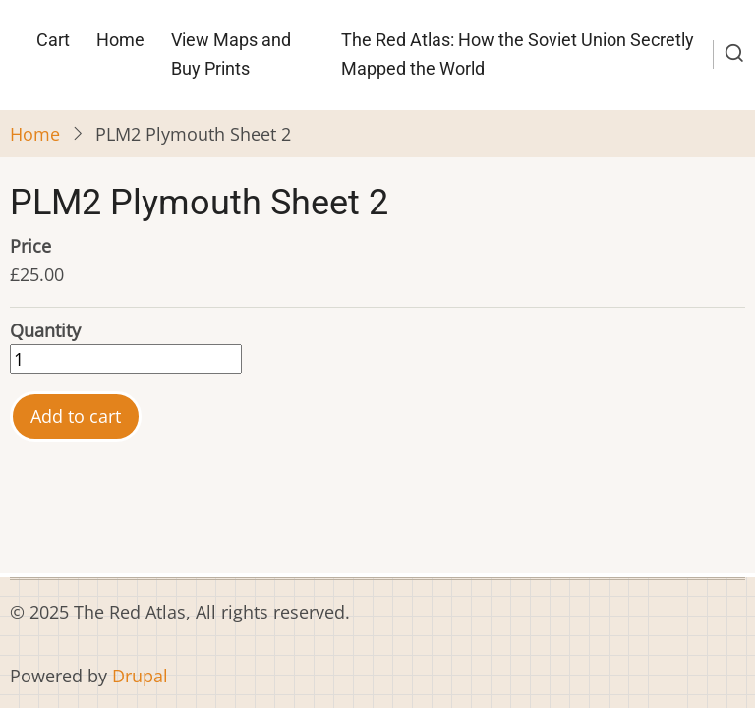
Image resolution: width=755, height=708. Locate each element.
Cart (53, 40)
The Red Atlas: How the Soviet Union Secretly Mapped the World (517, 54)
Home (120, 40)
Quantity (45, 330)
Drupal (140, 675)
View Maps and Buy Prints (231, 54)
